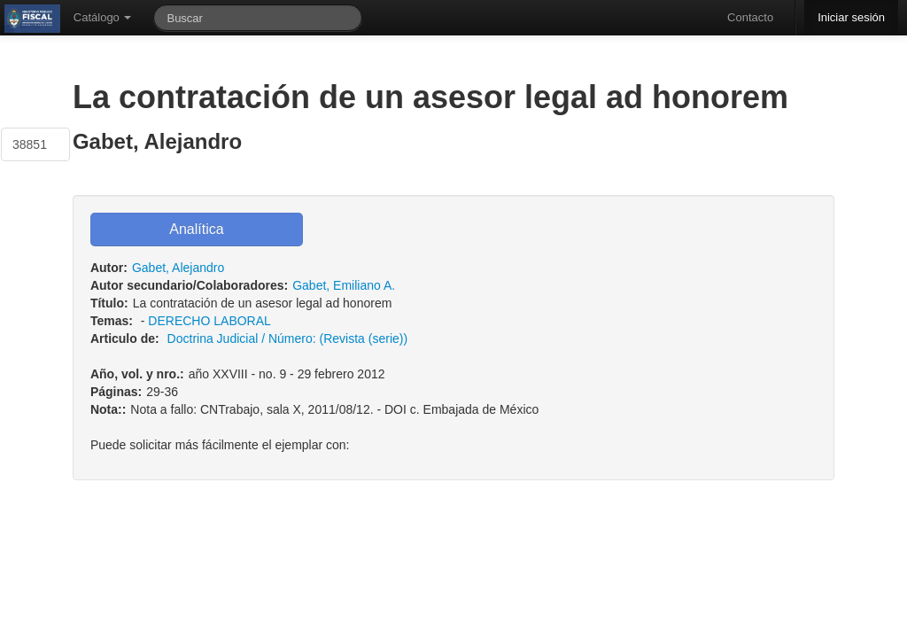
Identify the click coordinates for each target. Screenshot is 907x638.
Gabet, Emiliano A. (343, 285)
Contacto (750, 17)
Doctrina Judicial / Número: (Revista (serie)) (287, 338)
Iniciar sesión (851, 17)
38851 (29, 144)
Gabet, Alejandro (178, 268)
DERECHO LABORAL (209, 321)
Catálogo (103, 17)
